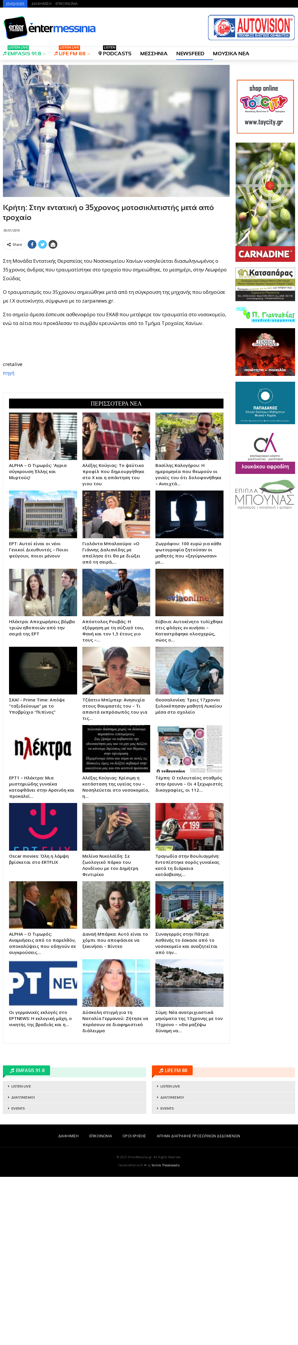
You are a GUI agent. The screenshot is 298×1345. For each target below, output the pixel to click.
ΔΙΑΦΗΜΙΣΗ (41, 3)
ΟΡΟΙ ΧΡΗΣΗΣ (134, 1304)
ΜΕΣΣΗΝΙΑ (154, 53)
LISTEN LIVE (21, 1254)
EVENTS (18, 1277)
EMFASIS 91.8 (22, 51)
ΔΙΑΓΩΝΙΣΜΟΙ (23, 1266)
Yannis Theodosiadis (166, 1333)
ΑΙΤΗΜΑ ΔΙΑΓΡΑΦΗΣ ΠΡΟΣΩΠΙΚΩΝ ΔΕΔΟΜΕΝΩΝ (198, 1304)
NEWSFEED (190, 53)
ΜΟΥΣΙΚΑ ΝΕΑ (231, 53)
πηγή (8, 457)
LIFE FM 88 (70, 51)
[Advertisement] (116, 292)
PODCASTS (115, 51)
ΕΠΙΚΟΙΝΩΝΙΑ (67, 3)
